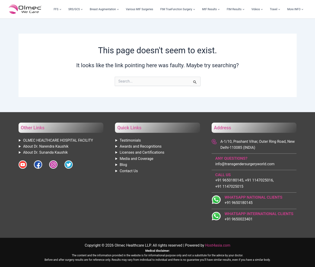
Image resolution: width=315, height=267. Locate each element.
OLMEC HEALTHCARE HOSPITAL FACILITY (58, 140)
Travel (281, 9)
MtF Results (230, 9)
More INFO (297, 9)
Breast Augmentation (136, 9)
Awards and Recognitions (141, 146)
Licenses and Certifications (142, 152)
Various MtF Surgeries (167, 9)
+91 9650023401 (239, 219)
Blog (123, 164)
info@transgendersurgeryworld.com (244, 164)
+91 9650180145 (239, 202)
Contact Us (129, 171)
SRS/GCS (112, 9)
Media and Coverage (136, 158)
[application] (100, 9)
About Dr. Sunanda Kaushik (45, 152)
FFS (98, 9)
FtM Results (251, 9)
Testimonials (130, 140)
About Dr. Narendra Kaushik (46, 146)
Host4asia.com (217, 245)
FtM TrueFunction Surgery (201, 9)
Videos (268, 9)
